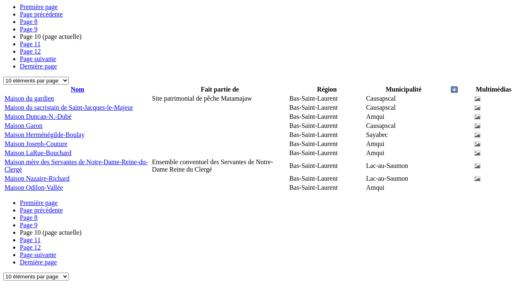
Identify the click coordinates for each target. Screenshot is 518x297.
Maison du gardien (29, 98)
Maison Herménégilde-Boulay (44, 134)
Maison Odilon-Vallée (34, 187)
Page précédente (41, 14)
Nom (77, 89)
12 (30, 51)
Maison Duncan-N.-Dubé (38, 116)
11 (30, 43)
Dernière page (38, 66)
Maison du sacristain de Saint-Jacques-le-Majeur (69, 107)
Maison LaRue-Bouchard (38, 152)
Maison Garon (23, 125)
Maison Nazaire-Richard (37, 178)
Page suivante (38, 58)
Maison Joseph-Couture (36, 143)
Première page (39, 6)
